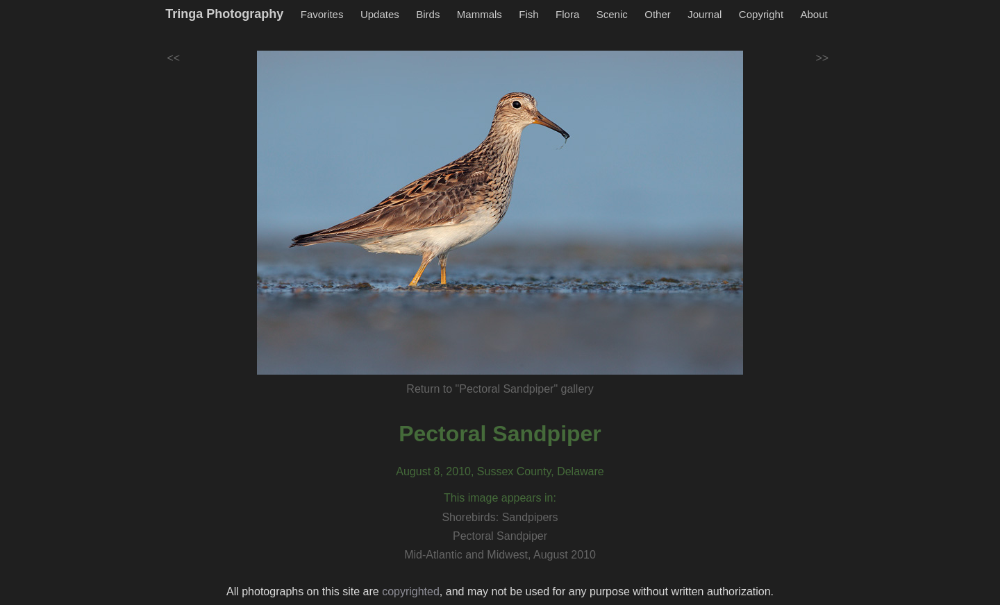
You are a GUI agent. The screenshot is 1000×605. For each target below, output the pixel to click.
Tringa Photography (224, 14)
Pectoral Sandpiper (500, 433)
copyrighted (411, 591)
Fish (528, 14)
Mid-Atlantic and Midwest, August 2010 (500, 555)
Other (657, 14)
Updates (379, 14)
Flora (567, 14)
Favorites (322, 14)
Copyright (761, 14)
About (814, 14)
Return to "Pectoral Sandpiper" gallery (499, 389)
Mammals (479, 14)
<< (174, 58)
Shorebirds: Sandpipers (500, 517)
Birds (428, 14)
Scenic (612, 14)
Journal (705, 14)
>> (822, 58)
